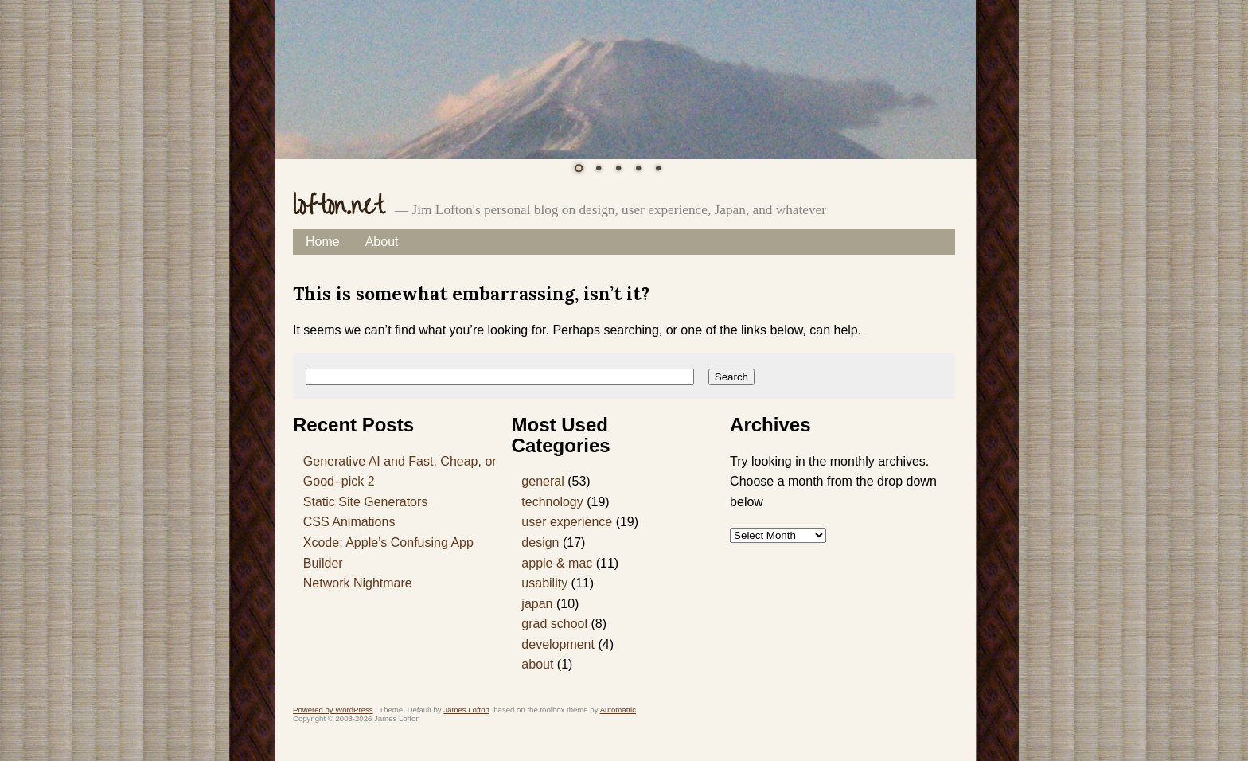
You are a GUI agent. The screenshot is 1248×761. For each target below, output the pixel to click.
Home (323, 241)
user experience (566, 522)
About (382, 241)
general (542, 481)
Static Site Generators (365, 502)
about (537, 664)
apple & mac (556, 563)
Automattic (618, 709)
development (558, 644)
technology (552, 502)
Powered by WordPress (333, 709)
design (540, 542)
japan (536, 604)
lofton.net (338, 205)
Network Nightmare (357, 583)
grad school (554, 623)
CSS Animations (349, 522)
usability (544, 583)
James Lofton (466, 709)
